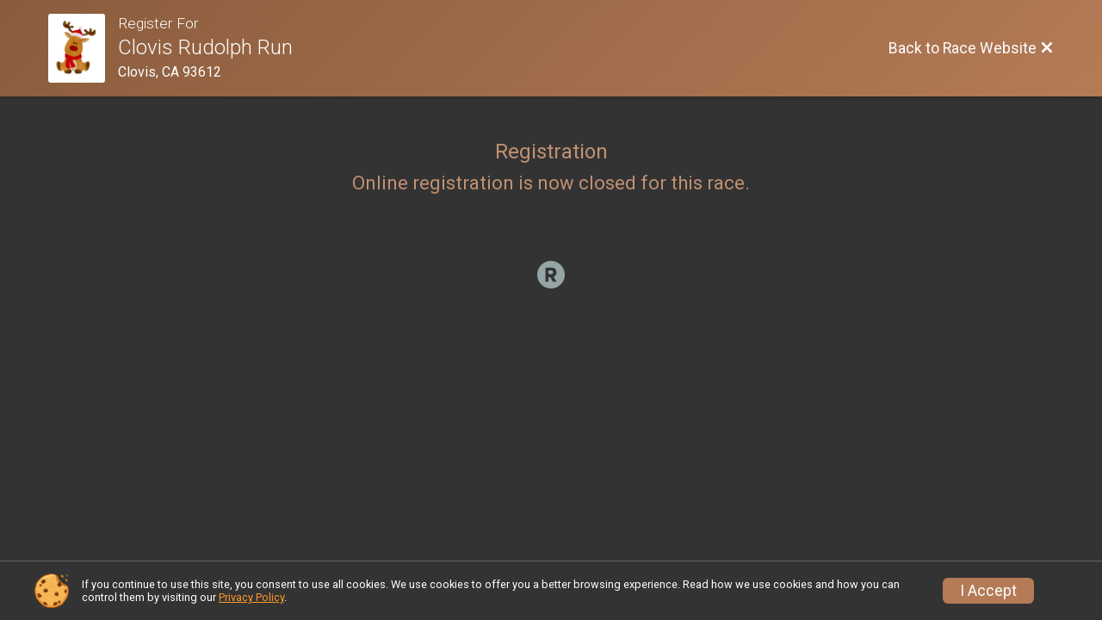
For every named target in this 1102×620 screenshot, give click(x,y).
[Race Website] (83, 48)
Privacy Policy (251, 597)
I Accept (988, 590)
